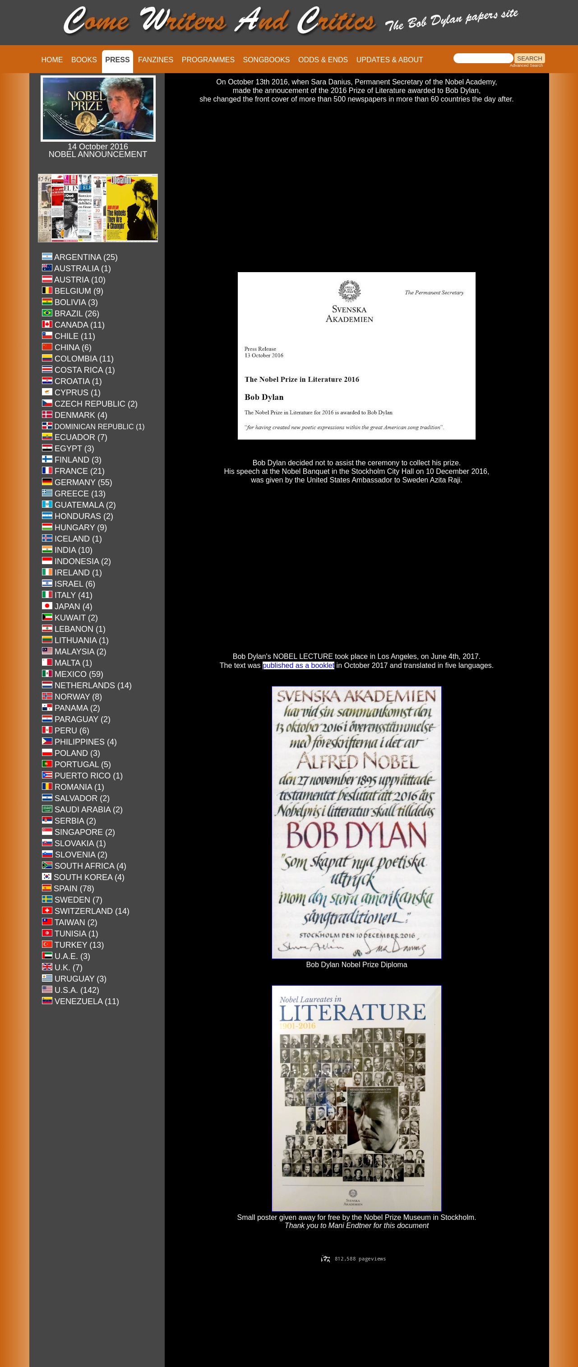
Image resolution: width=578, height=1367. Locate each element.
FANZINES (155, 60)
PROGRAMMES (208, 60)
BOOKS (84, 60)
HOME (52, 60)
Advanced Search (526, 65)
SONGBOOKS (266, 60)
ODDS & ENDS (323, 60)
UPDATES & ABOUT (389, 60)
